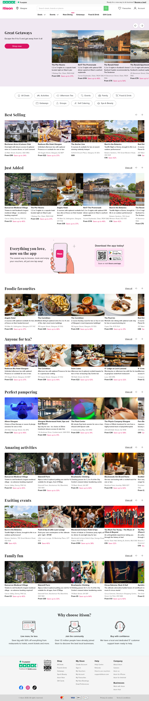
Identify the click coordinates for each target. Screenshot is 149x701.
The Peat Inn (110, 318)
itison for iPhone (119, 674)
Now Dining (68, 14)
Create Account (81, 664)
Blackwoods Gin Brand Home (117, 476)
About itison (117, 664)
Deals (42, 14)
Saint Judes (76, 368)
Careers (116, 668)
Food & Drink (93, 14)
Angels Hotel (62, 207)
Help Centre (99, 664)
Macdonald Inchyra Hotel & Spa (84, 529)
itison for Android (119, 677)
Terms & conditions (123, 698)
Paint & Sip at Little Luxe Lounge (51, 529)
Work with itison (119, 686)
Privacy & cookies (106, 698)
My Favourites (81, 677)
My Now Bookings (82, 681)
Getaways (80, 14)
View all (128, 167)
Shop (59, 661)
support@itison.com (102, 674)
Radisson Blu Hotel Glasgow (50, 144)
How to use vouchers (102, 671)
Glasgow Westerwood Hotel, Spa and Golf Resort (53, 422)
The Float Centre (78, 421)
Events (54, 14)
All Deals (60, 664)
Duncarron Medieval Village (16, 207)
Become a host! (140, 2)
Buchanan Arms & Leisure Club (18, 144)
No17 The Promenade (87, 64)
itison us (116, 671)
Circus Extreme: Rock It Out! (116, 585)
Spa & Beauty (62, 674)
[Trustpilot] (22, 2)
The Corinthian (44, 318)
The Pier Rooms (58, 64)
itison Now (61, 677)
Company (117, 661)
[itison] (8, 8)
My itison (80, 661)
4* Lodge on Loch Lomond (115, 368)
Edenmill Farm (44, 476)
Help (97, 661)
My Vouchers (80, 671)
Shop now (17, 46)
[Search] (106, 8)
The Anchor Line (78, 144)
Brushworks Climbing (80, 476)
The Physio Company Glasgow (117, 421)
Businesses (118, 683)
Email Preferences (82, 684)
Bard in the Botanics (113, 144)
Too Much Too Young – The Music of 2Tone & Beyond (119, 531)
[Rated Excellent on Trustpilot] (9, 2)
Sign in (78, 668)
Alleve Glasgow (11, 421)
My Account (80, 674)
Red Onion (142, 144)
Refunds (98, 668)
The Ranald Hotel (111, 64)
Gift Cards (107, 14)
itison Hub (117, 689)
